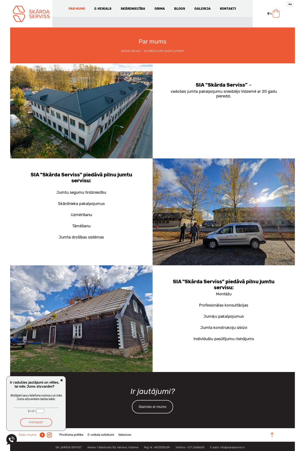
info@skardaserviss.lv (232, 447)
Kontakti (228, 9)
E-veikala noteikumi (101, 435)
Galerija (202, 9)
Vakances (124, 435)
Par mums (77, 9)
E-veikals (102, 9)
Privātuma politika (71, 435)
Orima (160, 9)
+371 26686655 (196, 447)
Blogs (179, 9)
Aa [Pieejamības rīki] (289, 4)
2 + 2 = (32, 411)
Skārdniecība (133, 9)
